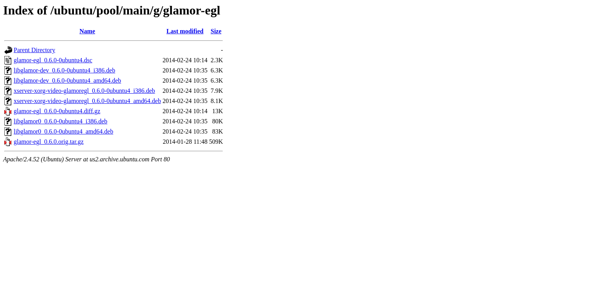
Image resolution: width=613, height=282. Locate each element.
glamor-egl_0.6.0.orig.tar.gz (49, 141)
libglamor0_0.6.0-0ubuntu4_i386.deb (61, 121)
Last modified (185, 31)
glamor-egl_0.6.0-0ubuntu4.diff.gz (57, 111)
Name (87, 31)
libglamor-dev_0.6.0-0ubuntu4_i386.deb (64, 70)
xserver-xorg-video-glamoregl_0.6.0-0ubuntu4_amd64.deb (87, 101)
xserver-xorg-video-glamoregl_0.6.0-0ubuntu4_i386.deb (84, 90)
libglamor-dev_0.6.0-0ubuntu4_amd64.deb (67, 80)
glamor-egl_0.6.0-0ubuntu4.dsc (53, 60)
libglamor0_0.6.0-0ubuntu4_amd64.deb (63, 131)
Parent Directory (34, 50)
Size (216, 31)
